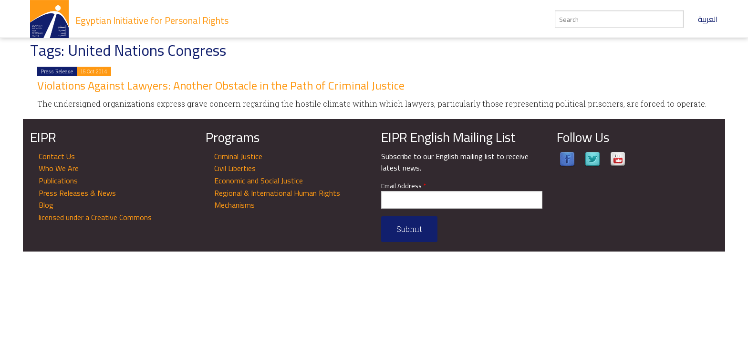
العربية (708, 19)
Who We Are (59, 168)
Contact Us (57, 156)
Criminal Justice (238, 156)
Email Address (403, 186)
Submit (409, 229)
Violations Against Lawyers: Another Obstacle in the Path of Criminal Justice (221, 85)
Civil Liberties (235, 168)
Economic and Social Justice (258, 180)
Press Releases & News (77, 193)
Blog (46, 205)
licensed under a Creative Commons (95, 217)
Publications (58, 180)
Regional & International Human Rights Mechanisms (277, 199)
